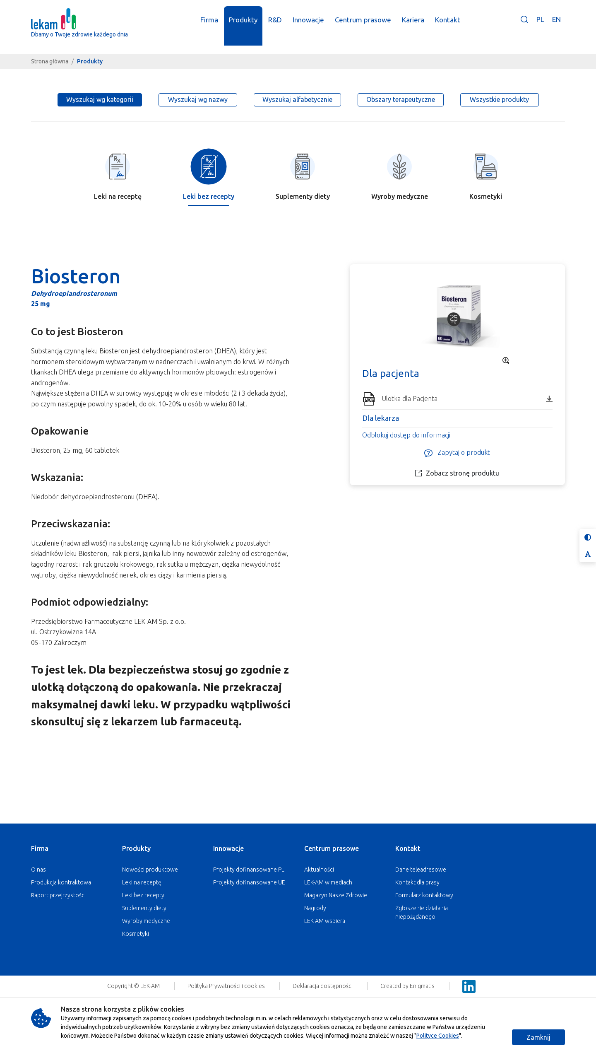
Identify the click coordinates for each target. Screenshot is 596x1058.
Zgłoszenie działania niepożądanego (421, 912)
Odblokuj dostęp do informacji (406, 435)
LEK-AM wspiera (324, 921)
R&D (275, 28)
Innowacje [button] (308, 28)
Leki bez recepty (143, 895)
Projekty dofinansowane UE (249, 882)
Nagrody (315, 908)
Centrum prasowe (331, 848)
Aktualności (319, 869)
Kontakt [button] (448, 28)
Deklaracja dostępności (323, 986)
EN (556, 27)
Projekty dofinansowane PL (248, 869)
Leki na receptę (141, 882)
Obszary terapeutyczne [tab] (400, 99)
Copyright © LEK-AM (133, 986)
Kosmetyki (135, 933)
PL (540, 27)
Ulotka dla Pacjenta (467, 398)
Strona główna (49, 61)
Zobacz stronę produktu (457, 473)
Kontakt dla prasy (417, 882)
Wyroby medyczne (146, 921)
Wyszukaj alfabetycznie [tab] (297, 99)
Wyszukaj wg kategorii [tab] (99, 99)
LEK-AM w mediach (328, 882)
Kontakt (408, 848)
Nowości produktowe (150, 869)
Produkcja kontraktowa (61, 882)
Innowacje (228, 848)
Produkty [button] (243, 28)
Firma (39, 848)
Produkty (136, 848)
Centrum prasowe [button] (363, 28)
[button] (524, 34)
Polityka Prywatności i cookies (226, 986)
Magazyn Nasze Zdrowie (335, 895)
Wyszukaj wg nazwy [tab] (198, 99)
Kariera (413, 28)
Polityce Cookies (437, 1035)
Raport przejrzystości (58, 895)
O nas (38, 869)
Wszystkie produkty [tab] (499, 99)
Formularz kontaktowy (424, 895)
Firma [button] (210, 28)
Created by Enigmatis (408, 986)
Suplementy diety (144, 908)
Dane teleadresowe (420, 869)
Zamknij (538, 1037)
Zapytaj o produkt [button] (457, 453)
